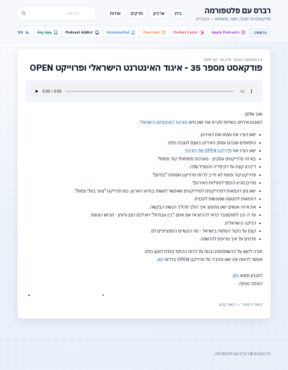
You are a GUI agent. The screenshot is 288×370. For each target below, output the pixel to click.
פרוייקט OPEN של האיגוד (208, 150)
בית (178, 13)
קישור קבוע (227, 304)
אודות (115, 13)
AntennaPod (121, 32)
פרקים (137, 13)
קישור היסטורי (251, 304)
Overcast (154, 32)
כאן (160, 259)
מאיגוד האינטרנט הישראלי (163, 122)
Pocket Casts (189, 32)
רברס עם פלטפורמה (237, 10)
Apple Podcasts (229, 32)
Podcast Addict (82, 32)
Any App (47, 32)
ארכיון (159, 13)
